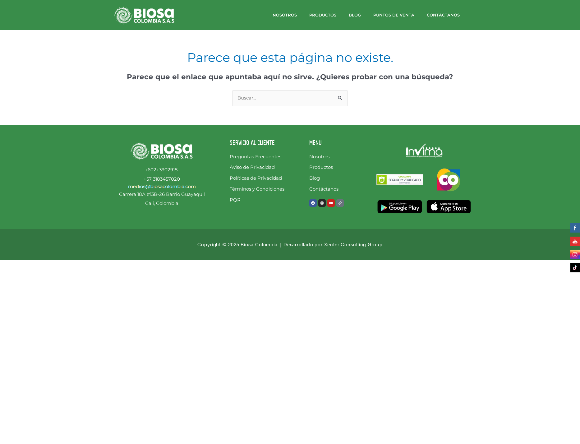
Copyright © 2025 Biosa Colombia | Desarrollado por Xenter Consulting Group (290, 244)
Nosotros (285, 14)
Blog (355, 14)
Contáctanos (443, 14)
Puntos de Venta (393, 14)
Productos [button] (322, 14)
